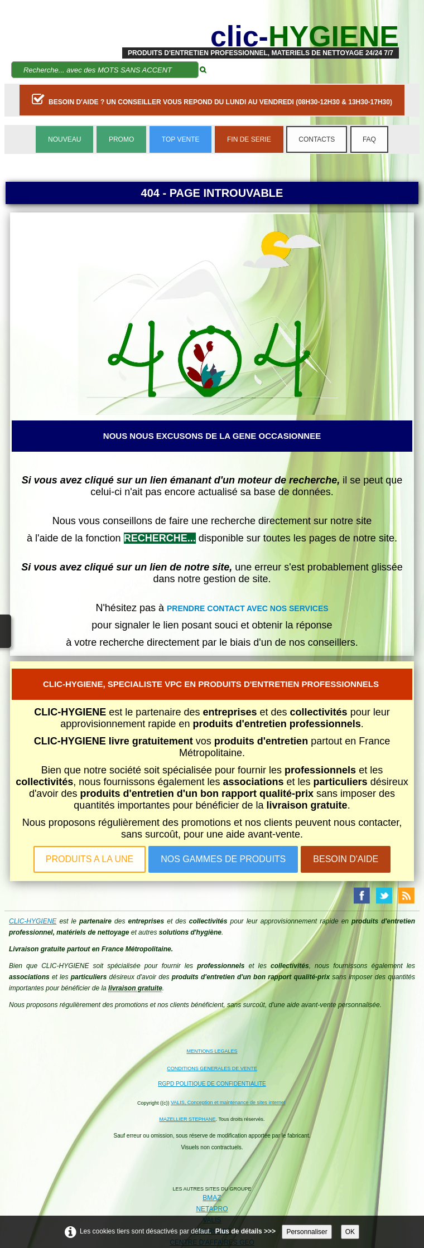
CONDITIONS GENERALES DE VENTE (212, 1068)
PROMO (121, 139)
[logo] (260, 36)
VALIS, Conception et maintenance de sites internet (228, 1102)
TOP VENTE (181, 139)
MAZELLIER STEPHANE (188, 1119)
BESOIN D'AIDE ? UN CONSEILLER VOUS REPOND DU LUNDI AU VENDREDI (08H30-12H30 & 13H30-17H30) (212, 99)
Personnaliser (306, 1232)
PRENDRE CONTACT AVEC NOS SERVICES (248, 608)
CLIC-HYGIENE (32, 921)
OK (350, 1232)
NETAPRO (212, 1209)
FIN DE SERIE (249, 139)
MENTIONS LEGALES (211, 1051)
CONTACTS (316, 139)
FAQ (369, 139)
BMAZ (212, 1198)
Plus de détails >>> (245, 1231)
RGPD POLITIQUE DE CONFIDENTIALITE (212, 1084)
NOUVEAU (64, 139)
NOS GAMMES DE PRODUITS (223, 859)
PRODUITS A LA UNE (89, 859)
